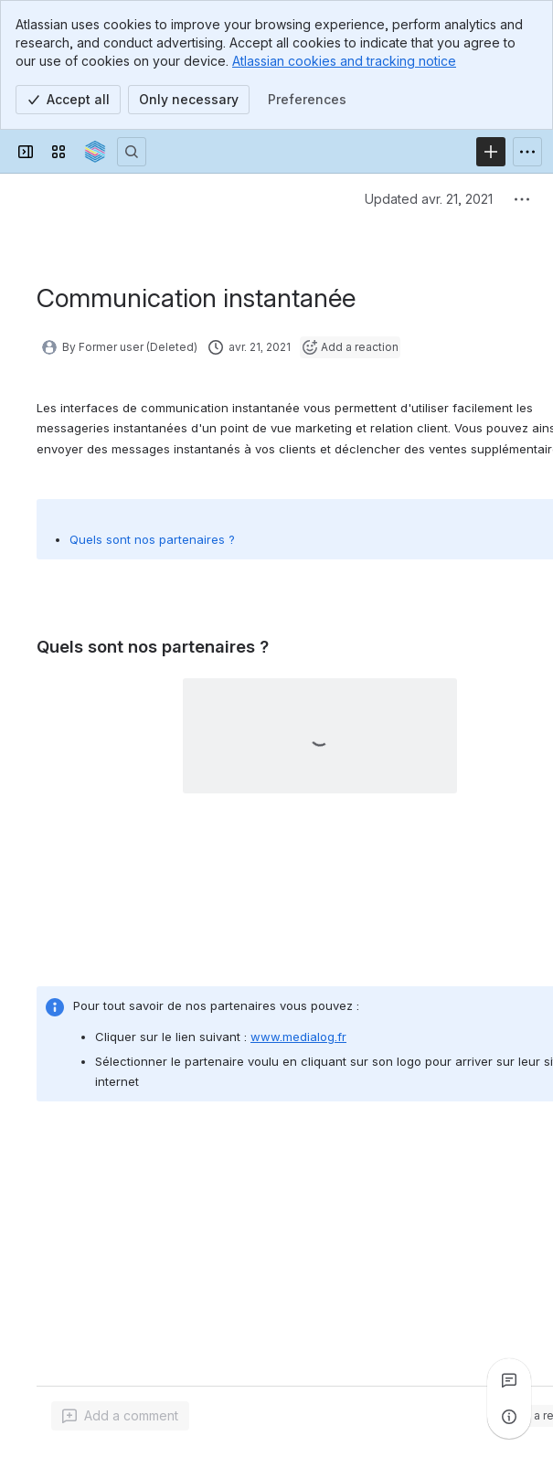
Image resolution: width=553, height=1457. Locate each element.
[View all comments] (509, 1380)
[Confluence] (95, 151)
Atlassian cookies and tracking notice (344, 61)
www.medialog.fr (298, 1036)
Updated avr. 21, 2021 (429, 199)
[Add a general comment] (120, 1415)
